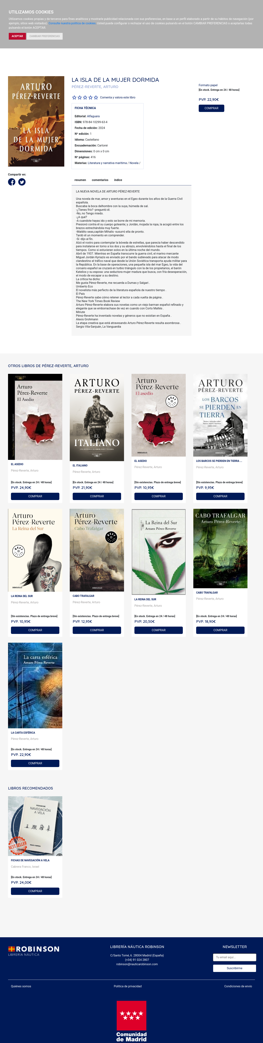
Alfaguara (93, 116)
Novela (133, 163)
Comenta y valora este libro (117, 97)
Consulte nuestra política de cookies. (72, 23)
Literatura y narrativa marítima (107, 163)
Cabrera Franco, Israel (25, 866)
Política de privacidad (128, 986)
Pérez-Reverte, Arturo (24, 470)
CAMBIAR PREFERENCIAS (45, 36)
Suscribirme (234, 968)
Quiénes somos (21, 986)
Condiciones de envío (238, 986)
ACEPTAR (17, 36)
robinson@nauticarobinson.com (137, 964)
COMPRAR (211, 108)
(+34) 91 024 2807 (137, 960)
